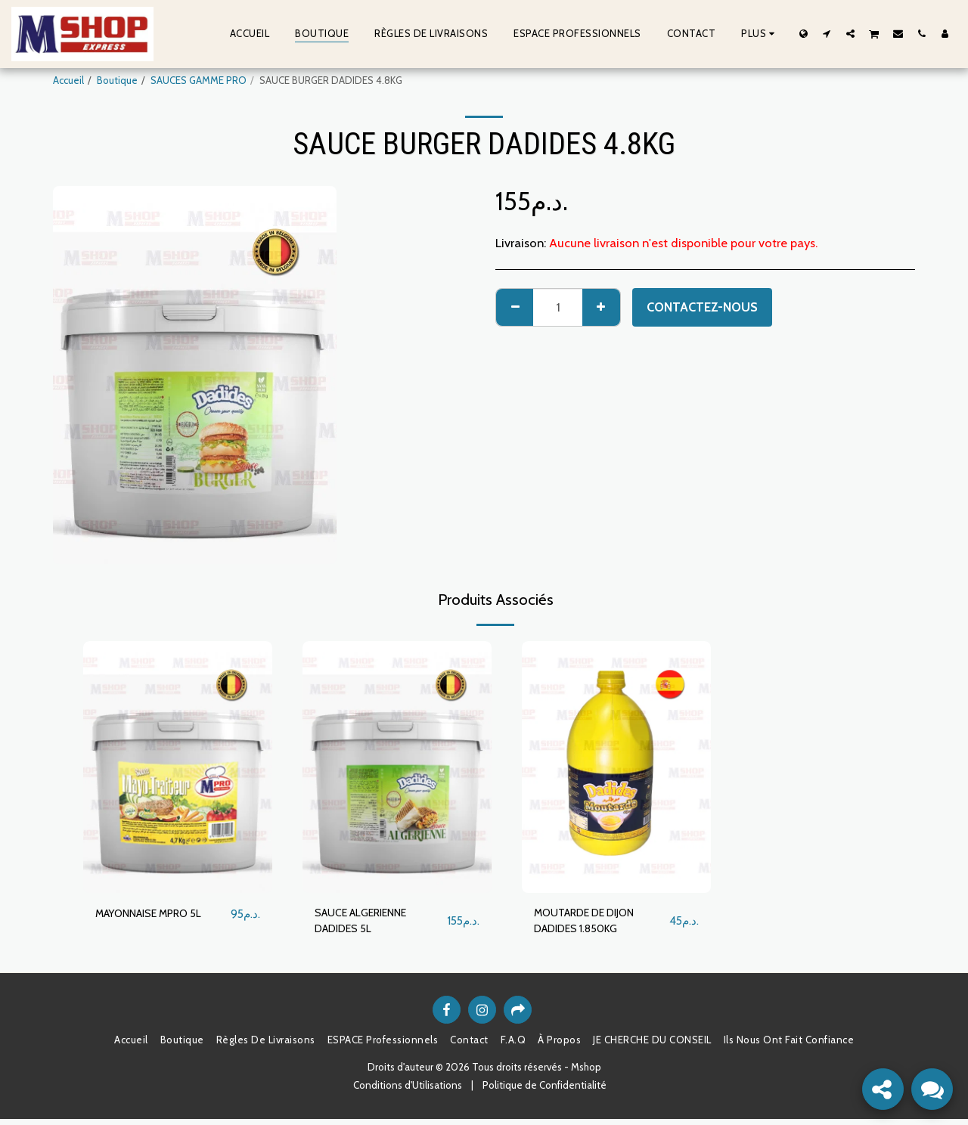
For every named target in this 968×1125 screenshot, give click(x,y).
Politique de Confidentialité (544, 1091)
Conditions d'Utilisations (407, 1091)
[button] (827, 33)
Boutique (117, 80)
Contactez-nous (702, 307)
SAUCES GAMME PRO (198, 80)
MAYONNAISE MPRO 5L (159, 914)
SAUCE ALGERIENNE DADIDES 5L (371, 924)
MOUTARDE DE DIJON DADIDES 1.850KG (595, 924)
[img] (177, 767)
